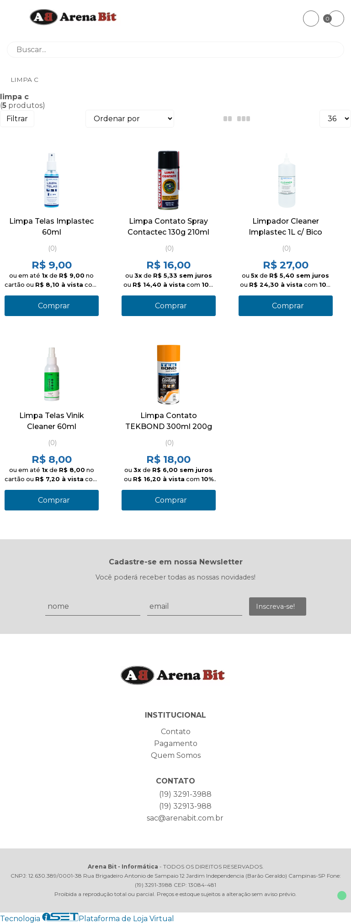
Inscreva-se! (275, 606)
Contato (176, 731)
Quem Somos (176, 755)
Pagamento (175, 743)
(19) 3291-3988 (185, 794)
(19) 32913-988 (185, 806)
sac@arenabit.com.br (185, 818)
